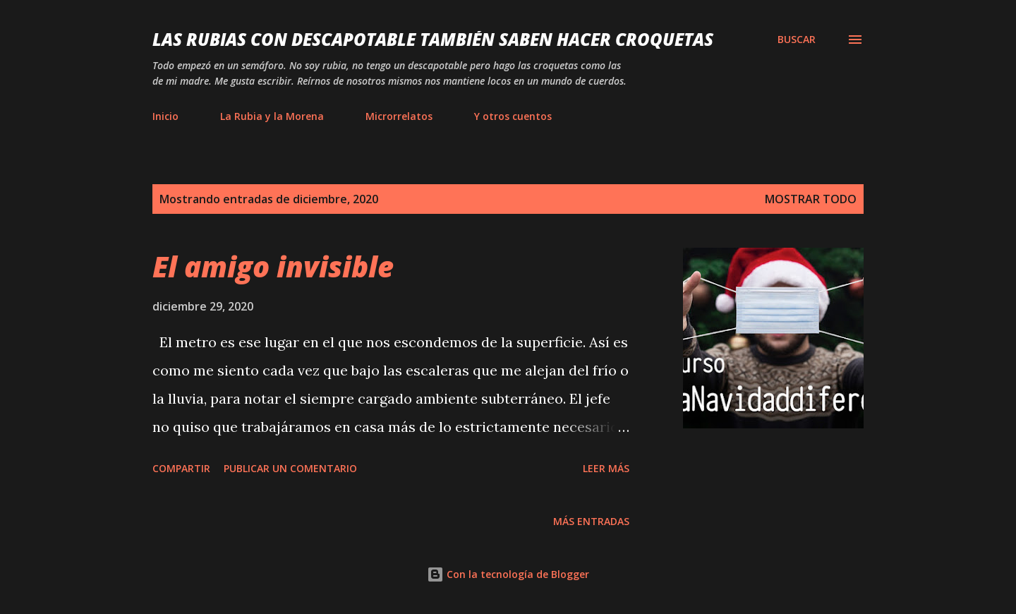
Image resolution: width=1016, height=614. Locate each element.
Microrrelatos (399, 116)
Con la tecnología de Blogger (508, 574)
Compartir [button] (181, 468)
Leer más (606, 468)
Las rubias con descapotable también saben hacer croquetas (432, 39)
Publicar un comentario (290, 468)
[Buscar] (797, 39)
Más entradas (591, 521)
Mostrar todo (811, 199)
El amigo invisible (273, 266)
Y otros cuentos (513, 116)
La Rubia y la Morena (272, 116)
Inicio (165, 116)
